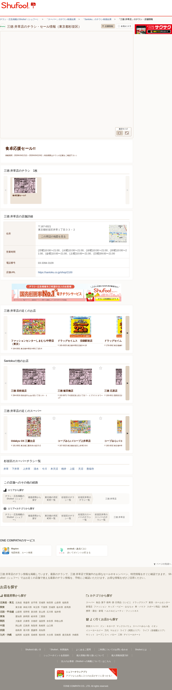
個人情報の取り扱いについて (90, 655)
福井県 (57, 612)
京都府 (34, 621)
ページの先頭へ (162, 564)
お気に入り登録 (54, 368)
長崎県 (34, 635)
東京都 (18, 607)
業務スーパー (92, 626)
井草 (6, 468)
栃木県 (60, 607)
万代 (106, 630)
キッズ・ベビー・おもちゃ (121, 606)
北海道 (18, 602)
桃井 (63, 468)
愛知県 (18, 616)
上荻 (72, 468)
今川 (44, 468)
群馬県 (67, 607)
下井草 (15, 468)
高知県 (42, 630)
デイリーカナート (132, 634)
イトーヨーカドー (94, 630)
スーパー (90, 602)
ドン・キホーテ (107, 626)
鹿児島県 (66, 635)
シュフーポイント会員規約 (56, 655)
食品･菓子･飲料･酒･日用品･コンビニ (113, 602)
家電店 (89, 606)
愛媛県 (34, 630)
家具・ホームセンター (159, 602)
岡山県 (18, 625)
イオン (154, 626)
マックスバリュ (123, 626)
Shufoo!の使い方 (33, 649)
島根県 (42, 625)
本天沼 (54, 468)
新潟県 (34, 612)
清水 (36, 468)
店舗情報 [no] (108, 26)
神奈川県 (27, 607)
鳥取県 (34, 625)
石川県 (50, 612)
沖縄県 (75, 635)
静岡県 (26, 616)
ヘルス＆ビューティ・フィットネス (121, 611)
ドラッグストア (139, 602)
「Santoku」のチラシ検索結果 (97, 19)
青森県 (26, 602)
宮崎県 (57, 635)
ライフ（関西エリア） (130, 630)
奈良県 (50, 621)
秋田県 (50, 602)
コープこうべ (102, 634)
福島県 (65, 602)
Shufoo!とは (141, 649)
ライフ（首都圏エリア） (154, 630)
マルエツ (114, 630)
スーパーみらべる (141, 626)
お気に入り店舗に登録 (124, 26)
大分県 (50, 635)
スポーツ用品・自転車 (157, 606)
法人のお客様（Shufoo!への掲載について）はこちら (86, 661)
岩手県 (34, 602)
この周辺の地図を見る (53, 236)
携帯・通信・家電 (94, 611)
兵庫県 (26, 621)
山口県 (50, 625)
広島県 (26, 625)
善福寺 (90, 468)
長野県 (26, 612)
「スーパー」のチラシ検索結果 (61, 19)
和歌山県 (58, 621)
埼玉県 (36, 607)
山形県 (57, 602)
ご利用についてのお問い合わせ (113, 649)
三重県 (42, 616)
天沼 (80, 468)
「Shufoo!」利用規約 (58, 649)
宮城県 (42, 602)
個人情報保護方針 (119, 655)
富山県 (42, 612)
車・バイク (140, 606)
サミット (90, 634)
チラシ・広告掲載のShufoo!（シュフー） (19, 19)
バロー (113, 634)
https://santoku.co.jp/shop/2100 (55, 272)
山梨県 (18, 612)
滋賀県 (42, 621)
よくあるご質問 (83, 649)
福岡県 (18, 635)
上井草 (26, 468)
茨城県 (52, 607)
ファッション (100, 606)
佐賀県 (26, 635)
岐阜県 (34, 616)
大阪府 (18, 621)
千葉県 (44, 607)
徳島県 (18, 630)
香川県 (26, 630)
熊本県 (42, 635)
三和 (120, 634)
